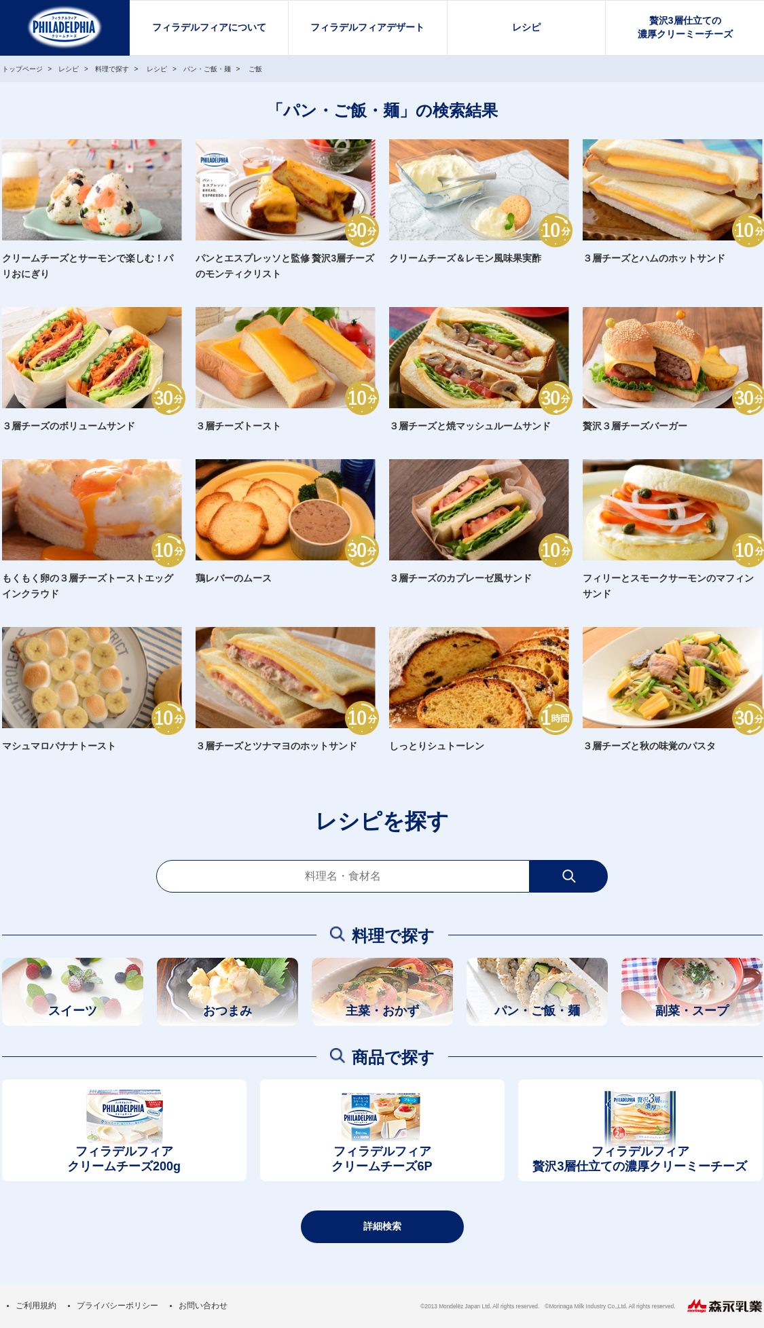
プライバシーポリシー (117, 1305)
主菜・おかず (382, 1011)
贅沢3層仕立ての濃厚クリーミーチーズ (685, 27)
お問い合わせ (203, 1305)
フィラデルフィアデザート (367, 27)
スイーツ (72, 1011)
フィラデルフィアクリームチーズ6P (381, 1159)
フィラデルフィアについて (209, 27)
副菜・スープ (692, 1011)
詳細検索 (382, 1226)
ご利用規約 (36, 1305)
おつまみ (227, 1011)
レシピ (526, 27)
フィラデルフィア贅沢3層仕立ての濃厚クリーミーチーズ (639, 1159)
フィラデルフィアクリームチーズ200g (124, 1159)
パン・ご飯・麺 (537, 1011)
